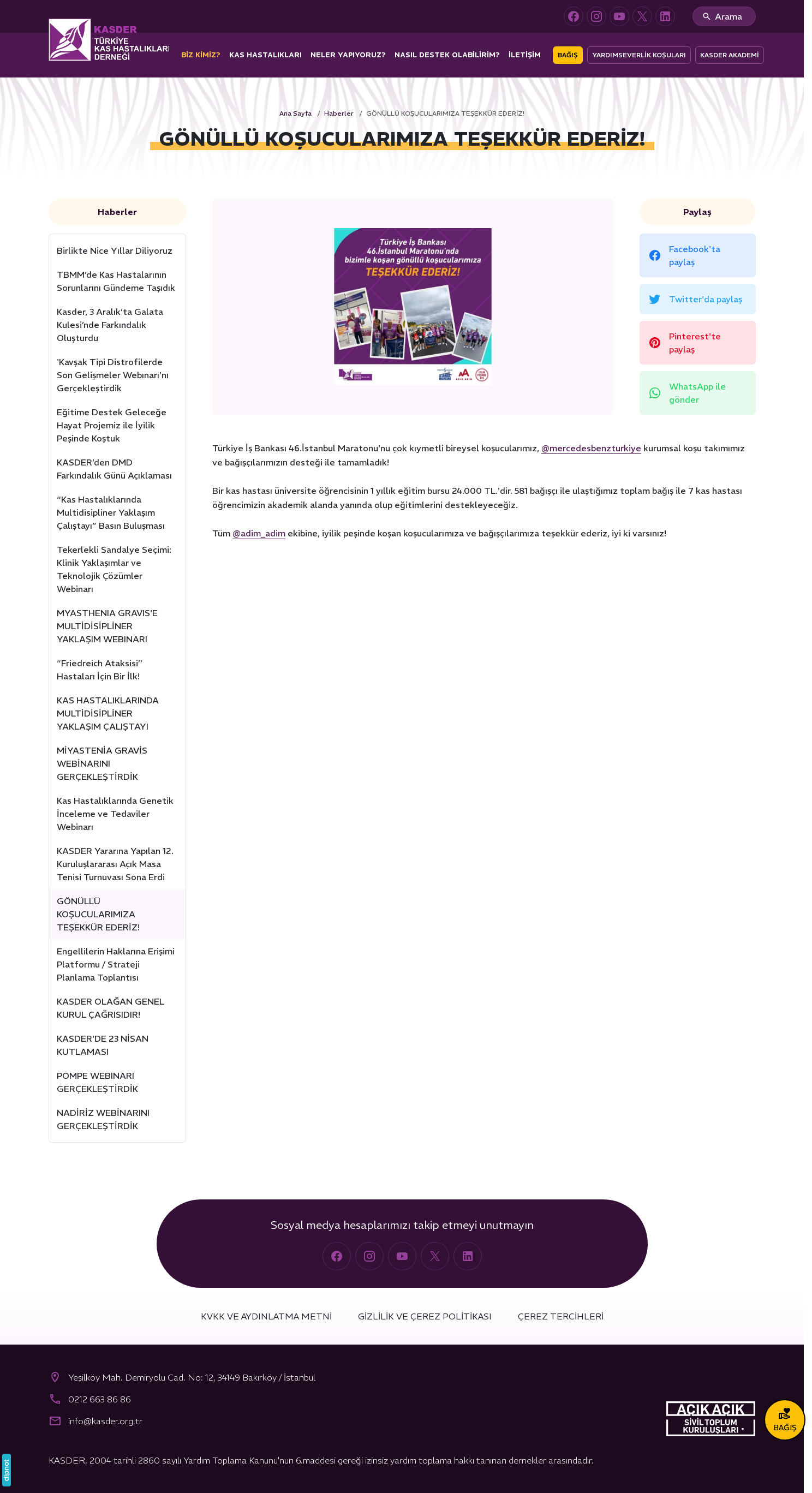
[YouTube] (619, 16)
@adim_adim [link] (258, 533)
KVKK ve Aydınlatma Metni (266, 1316)
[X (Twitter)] (642, 16)
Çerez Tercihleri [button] (561, 1316)
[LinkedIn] (665, 16)
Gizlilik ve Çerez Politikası (425, 1316)
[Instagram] (596, 16)
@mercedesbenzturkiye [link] (591, 448)
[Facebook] (573, 16)
